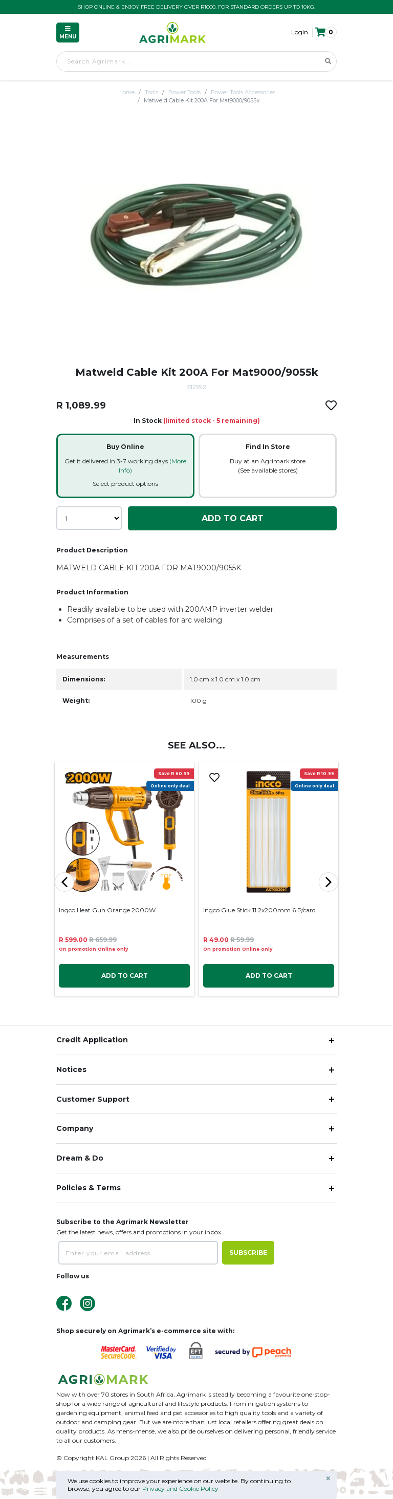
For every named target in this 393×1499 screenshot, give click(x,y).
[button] (326, 32)
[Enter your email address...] (138, 1253)
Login (299, 32)
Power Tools (184, 92)
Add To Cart (233, 518)
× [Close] (328, 1478)
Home (126, 92)
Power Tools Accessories (243, 92)
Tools (151, 92)
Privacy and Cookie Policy (180, 1488)
